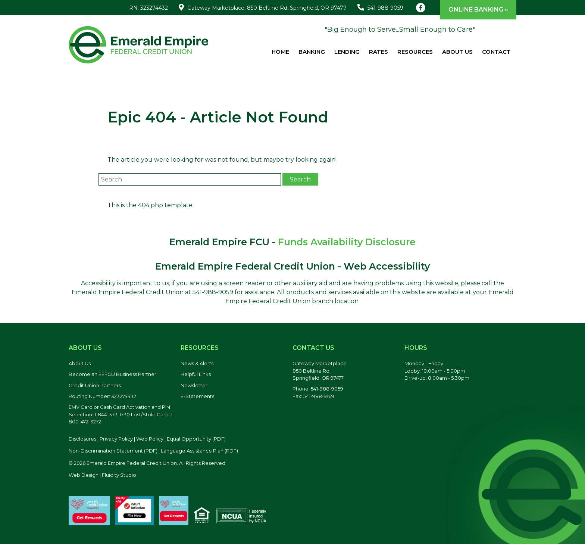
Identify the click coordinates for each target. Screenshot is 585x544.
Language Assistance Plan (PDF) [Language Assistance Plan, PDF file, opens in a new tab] (199, 451)
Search (300, 179)
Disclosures (82, 439)
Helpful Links (196, 374)
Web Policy (149, 439)
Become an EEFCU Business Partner (112, 374)
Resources (415, 51)
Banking (311, 51)
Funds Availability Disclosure (347, 242)
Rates (378, 51)
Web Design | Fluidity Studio (102, 475)
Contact (496, 51)
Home (280, 51)
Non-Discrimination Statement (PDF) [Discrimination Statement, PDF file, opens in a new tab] (113, 451)
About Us (457, 51)
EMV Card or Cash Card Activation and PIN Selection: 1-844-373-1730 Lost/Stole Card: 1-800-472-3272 (121, 414)
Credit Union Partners (95, 385)
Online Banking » (478, 9)
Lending (347, 51)
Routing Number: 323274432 (102, 396)
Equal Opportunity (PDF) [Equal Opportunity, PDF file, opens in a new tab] (196, 439)
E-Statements (197, 396)
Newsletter (194, 385)
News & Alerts (197, 363)
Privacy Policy (116, 439)
